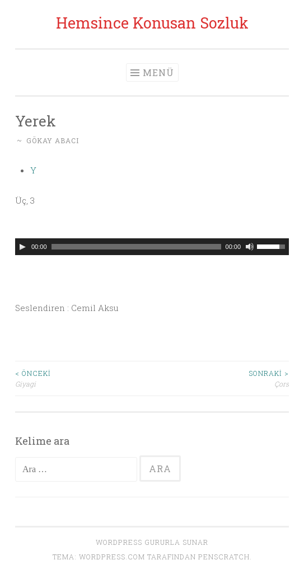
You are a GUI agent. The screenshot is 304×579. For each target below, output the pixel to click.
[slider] (136, 247)
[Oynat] (22, 246)
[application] (152, 246)
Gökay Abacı (52, 140)
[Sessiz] (249, 246)
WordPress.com (112, 556)
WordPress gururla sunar (152, 542)
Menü (158, 72)
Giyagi (83, 378)
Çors (220, 378)
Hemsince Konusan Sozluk (152, 22)
